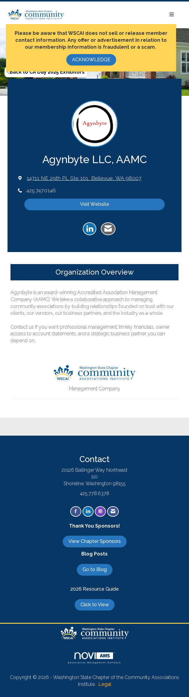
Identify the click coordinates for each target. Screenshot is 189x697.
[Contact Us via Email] (113, 511)
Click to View (94, 604)
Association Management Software (94, 657)
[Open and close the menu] (122, 14)
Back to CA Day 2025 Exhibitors (46, 72)
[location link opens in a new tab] (84, 178)
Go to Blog (94, 569)
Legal (104, 684)
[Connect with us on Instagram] (100, 511)
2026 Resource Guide (94, 589)
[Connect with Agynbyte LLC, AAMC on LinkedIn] (89, 229)
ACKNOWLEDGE (91, 59)
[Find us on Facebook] (75, 511)
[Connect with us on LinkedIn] (88, 511)
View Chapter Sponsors (94, 541)
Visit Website (94, 204)
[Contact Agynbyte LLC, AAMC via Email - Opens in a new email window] (108, 229)
